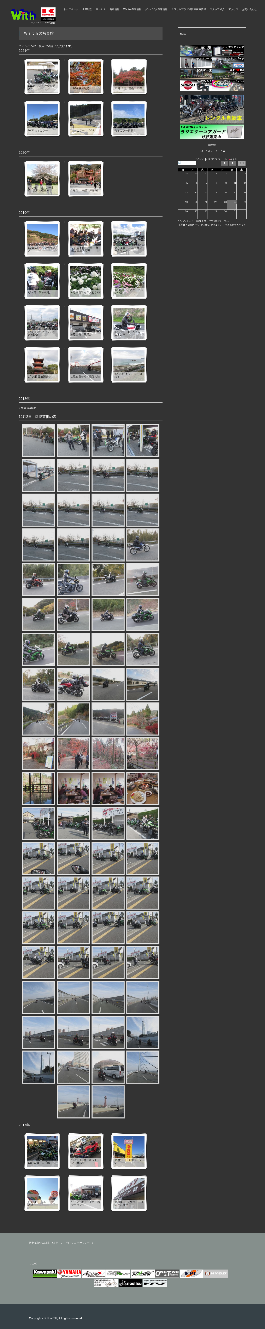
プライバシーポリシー (77, 1242)
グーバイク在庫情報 (156, 9)
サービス (101, 9)
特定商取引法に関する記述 (44, 1242)
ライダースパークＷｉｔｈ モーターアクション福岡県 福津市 (41, 14)
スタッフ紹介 (217, 9)
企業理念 (87, 9)
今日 (241, 163)
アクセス (233, 9)
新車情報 (114, 9)
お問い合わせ (249, 9)
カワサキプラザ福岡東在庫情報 (188, 9)
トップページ (71, 9)
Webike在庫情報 (132, 9)
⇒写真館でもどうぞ (235, 225)
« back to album (27, 408)
